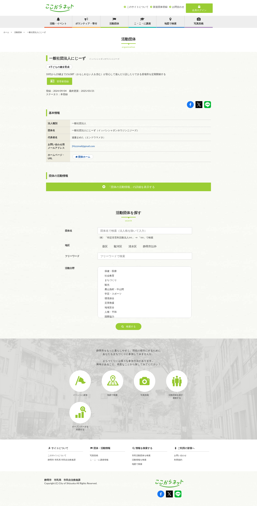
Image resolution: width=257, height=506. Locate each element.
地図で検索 (137, 464)
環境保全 (109, 298)
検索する (128, 326)
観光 (107, 284)
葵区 (105, 246)
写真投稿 (94, 455)
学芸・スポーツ (113, 293)
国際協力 (109, 316)
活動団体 (18, 32)
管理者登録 (59, 81)
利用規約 (178, 459)
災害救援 (109, 302)
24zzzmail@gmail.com (83, 146)
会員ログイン (199, 8)
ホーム (6, 32)
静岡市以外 (150, 246)
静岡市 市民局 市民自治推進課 (62, 459)
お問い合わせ (180, 455)
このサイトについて (57, 455)
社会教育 (109, 275)
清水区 (132, 246)
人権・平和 (111, 311)
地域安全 (109, 307)
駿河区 (118, 246)
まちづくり (111, 280)
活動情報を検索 (139, 459)
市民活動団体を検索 (141, 455)
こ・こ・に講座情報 (99, 459)
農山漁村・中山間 (114, 289)
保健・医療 (111, 270)
